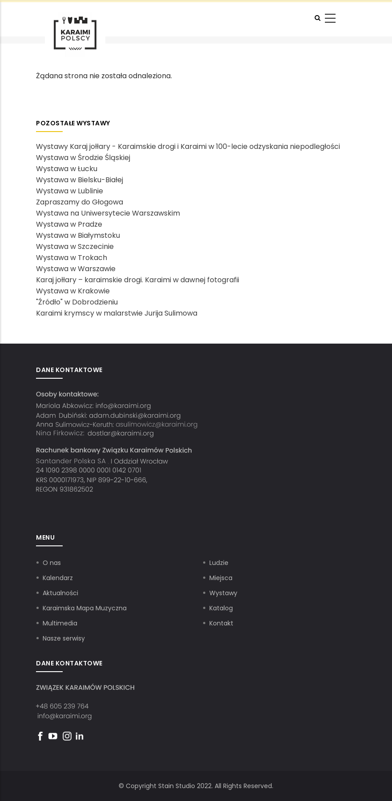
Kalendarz (58, 577)
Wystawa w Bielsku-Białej (79, 180)
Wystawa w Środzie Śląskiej (83, 157)
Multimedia (60, 623)
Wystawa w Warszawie (76, 269)
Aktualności (60, 593)
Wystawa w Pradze (69, 224)
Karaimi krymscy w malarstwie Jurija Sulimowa (116, 313)
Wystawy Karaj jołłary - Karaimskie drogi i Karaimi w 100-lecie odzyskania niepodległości (188, 146)
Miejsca (220, 577)
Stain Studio (176, 785)
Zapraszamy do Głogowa (79, 202)
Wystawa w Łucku (66, 169)
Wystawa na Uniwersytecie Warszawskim (108, 213)
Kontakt (221, 623)
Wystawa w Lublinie (69, 191)
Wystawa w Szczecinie (75, 246)
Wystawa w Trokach (71, 257)
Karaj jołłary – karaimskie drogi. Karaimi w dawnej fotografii (137, 280)
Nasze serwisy (64, 638)
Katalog (221, 608)
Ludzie (218, 562)
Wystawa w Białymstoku (78, 235)
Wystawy (223, 593)
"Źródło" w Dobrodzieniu (77, 302)
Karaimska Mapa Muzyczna (85, 608)
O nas (52, 562)
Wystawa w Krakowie (73, 291)
